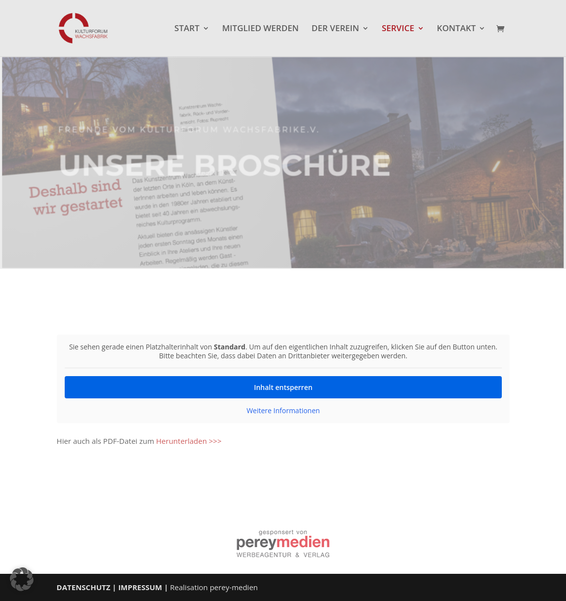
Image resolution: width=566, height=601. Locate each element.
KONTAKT (456, 29)
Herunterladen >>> (188, 441)
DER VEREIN (335, 29)
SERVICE (398, 29)
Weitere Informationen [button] (283, 410)
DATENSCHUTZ (84, 587)
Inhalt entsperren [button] (283, 387)
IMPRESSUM (140, 587)
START (187, 29)
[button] (21, 579)
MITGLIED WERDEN (260, 29)
